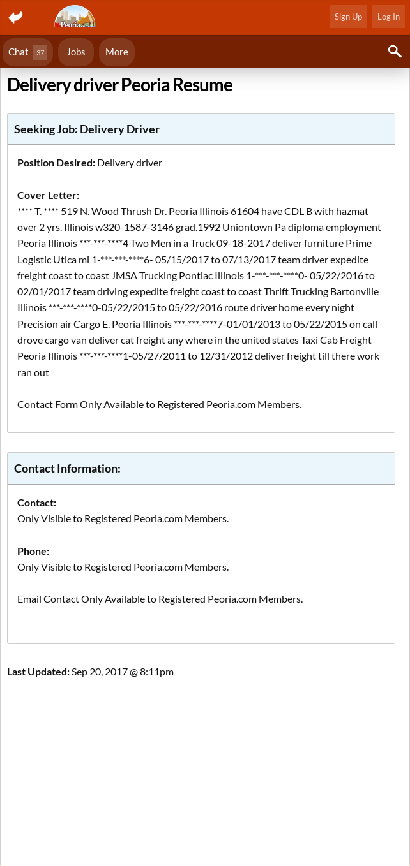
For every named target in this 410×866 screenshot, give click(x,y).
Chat (27, 52)
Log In (388, 16)
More (116, 51)
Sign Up (348, 16)
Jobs (76, 51)
